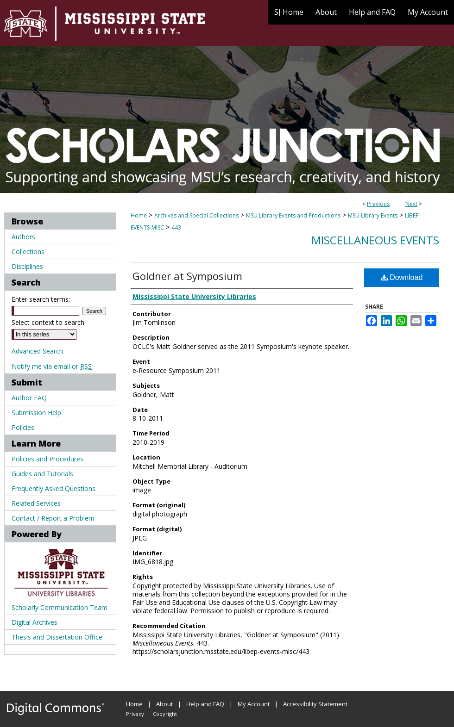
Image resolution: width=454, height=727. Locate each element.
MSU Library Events (372, 215)
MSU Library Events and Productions (293, 215)
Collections (28, 251)
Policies (23, 427)
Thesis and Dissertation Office (57, 637)
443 (176, 227)
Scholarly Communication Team (59, 607)
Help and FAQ (205, 704)
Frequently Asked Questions (53, 488)
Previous (378, 204)
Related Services (36, 503)
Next (411, 204)
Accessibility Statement (315, 704)
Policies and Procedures (47, 458)
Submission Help (36, 412)
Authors (23, 236)
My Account (254, 704)
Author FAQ (29, 397)
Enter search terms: (41, 299)
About (164, 704)
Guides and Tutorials (42, 473)
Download (402, 277)
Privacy (135, 713)
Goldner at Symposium (187, 276)
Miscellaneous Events (375, 240)
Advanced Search (37, 351)
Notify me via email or (52, 366)
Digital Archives (34, 622)
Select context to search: (49, 322)
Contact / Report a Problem (53, 518)
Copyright (165, 713)
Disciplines (27, 266)
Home (139, 215)
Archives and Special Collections (196, 215)
